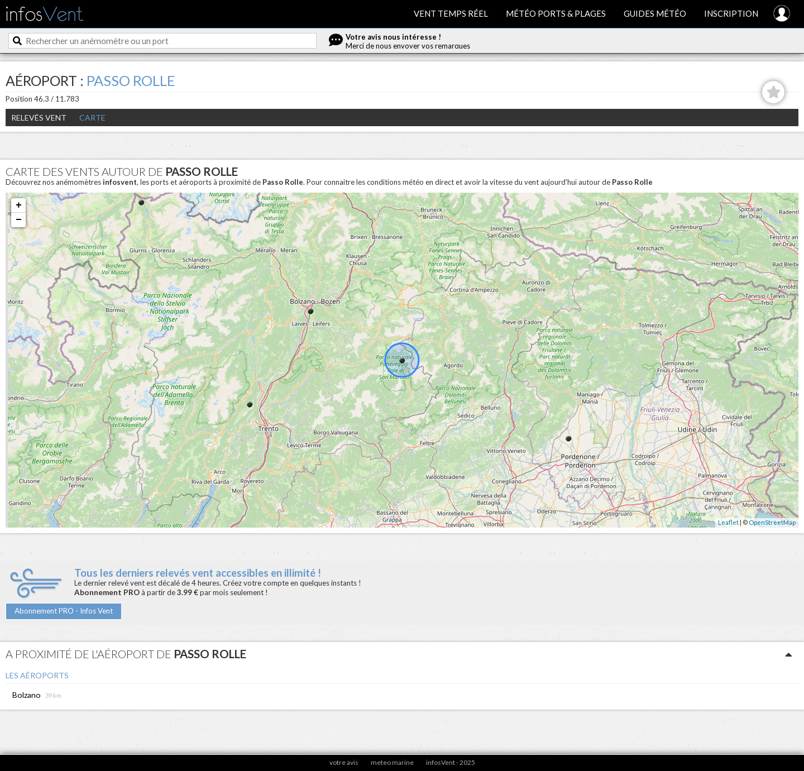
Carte (92, 117)
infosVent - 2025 (450, 762)
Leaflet (728, 522)
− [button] (19, 220)
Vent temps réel (451, 13)
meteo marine (392, 762)
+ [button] (19, 205)
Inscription (731, 13)
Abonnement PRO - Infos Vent (64, 610)
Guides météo (655, 13)
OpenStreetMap (772, 522)
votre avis (343, 762)
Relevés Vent (38, 117)
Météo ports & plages (556, 13)
